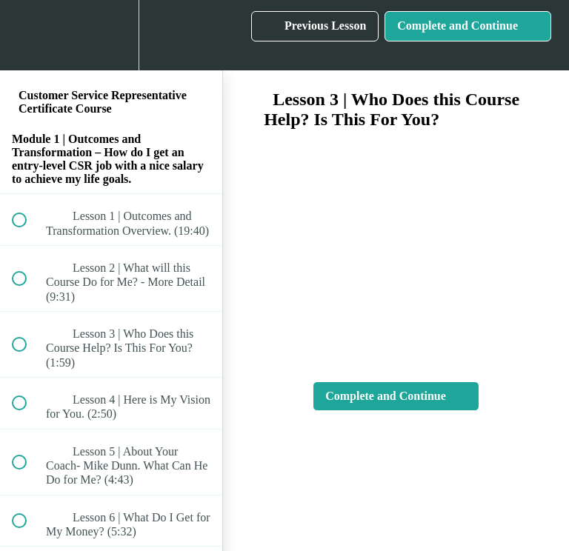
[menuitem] (111, 35)
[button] (27, 35)
